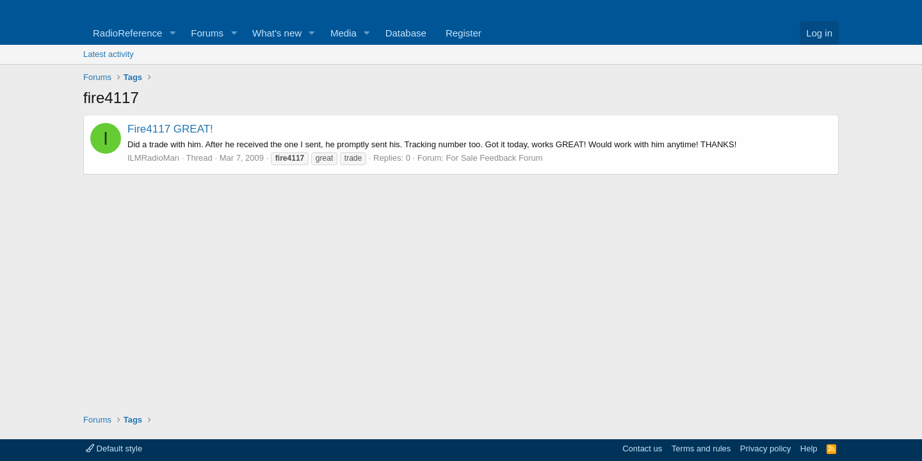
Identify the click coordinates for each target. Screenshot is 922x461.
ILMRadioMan (153, 158)
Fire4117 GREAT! (170, 129)
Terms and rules (701, 448)
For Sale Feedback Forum (494, 158)
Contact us (642, 448)
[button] (172, 33)
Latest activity (108, 54)
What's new (277, 33)
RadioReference (127, 33)
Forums (207, 33)
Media (343, 33)
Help (809, 448)
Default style (114, 448)
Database (405, 33)
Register (463, 33)
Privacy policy (765, 448)
